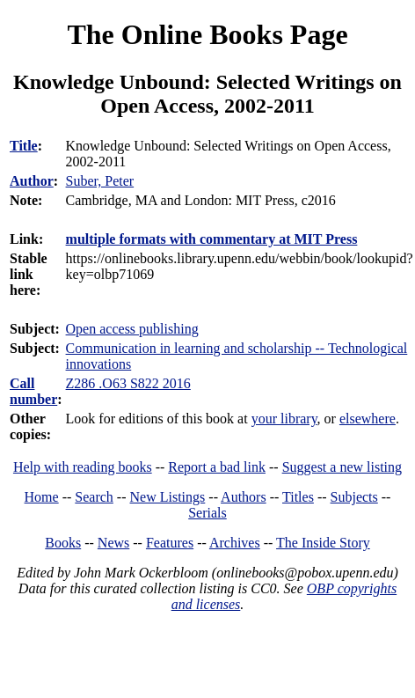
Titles (298, 496)
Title (24, 145)
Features (169, 542)
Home (42, 496)
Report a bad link (217, 466)
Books (63, 542)
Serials (207, 512)
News (113, 542)
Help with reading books (82, 466)
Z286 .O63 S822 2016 (128, 383)
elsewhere (367, 418)
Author (32, 180)
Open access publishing (132, 328)
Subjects (354, 496)
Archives (234, 542)
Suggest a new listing (342, 466)
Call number (33, 391)
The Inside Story (323, 542)
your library (284, 418)
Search (94, 496)
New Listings (168, 496)
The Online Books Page (207, 34)
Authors (243, 496)
